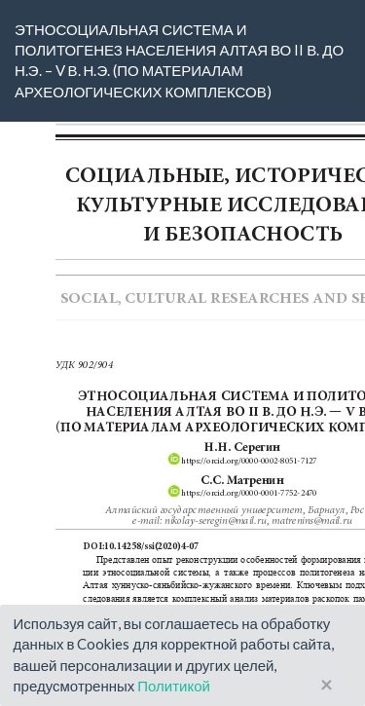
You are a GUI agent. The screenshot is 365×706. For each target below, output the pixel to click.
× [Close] (326, 685)
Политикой (173, 685)
